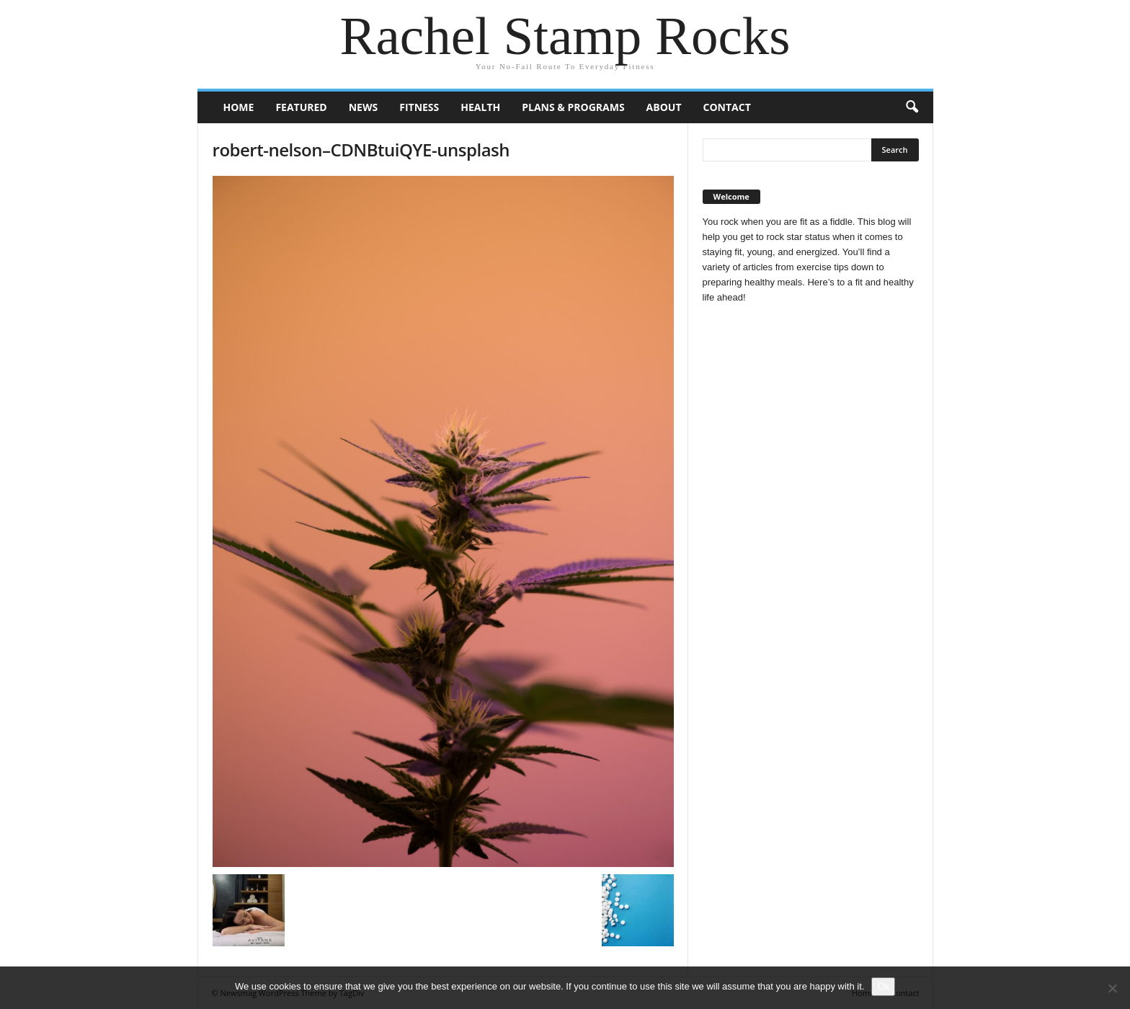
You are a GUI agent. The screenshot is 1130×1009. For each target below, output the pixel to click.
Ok (883, 986)
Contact (727, 107)
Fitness (419, 107)
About (664, 107)
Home (238, 107)
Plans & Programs (573, 107)
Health (480, 107)
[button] (911, 107)
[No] (1112, 988)
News (363, 107)
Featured (300, 107)
